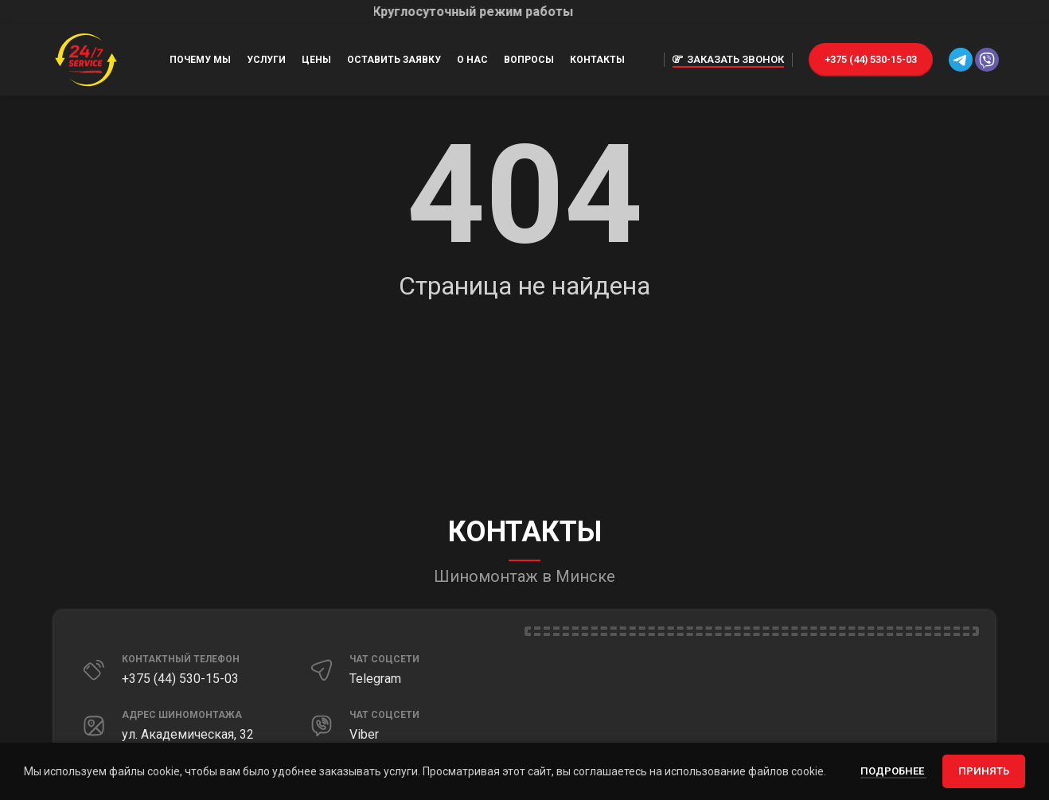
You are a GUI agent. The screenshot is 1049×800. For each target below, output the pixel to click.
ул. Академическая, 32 (188, 734)
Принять (983, 771)
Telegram (375, 678)
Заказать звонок (728, 59)
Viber (364, 734)
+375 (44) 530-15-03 (871, 59)
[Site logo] (86, 59)
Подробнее (893, 771)
